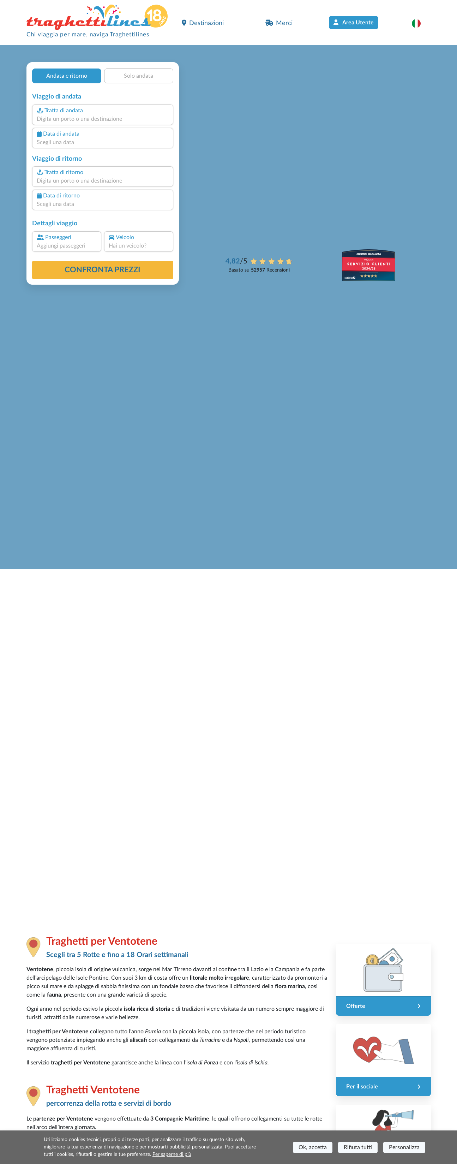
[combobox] (102, 119)
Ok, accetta (313, 1147)
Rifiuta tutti (358, 1147)
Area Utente (353, 22)
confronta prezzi (102, 270)
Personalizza (404, 1147)
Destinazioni (203, 23)
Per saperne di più (171, 1154)
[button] (420, 23)
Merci (279, 23)
